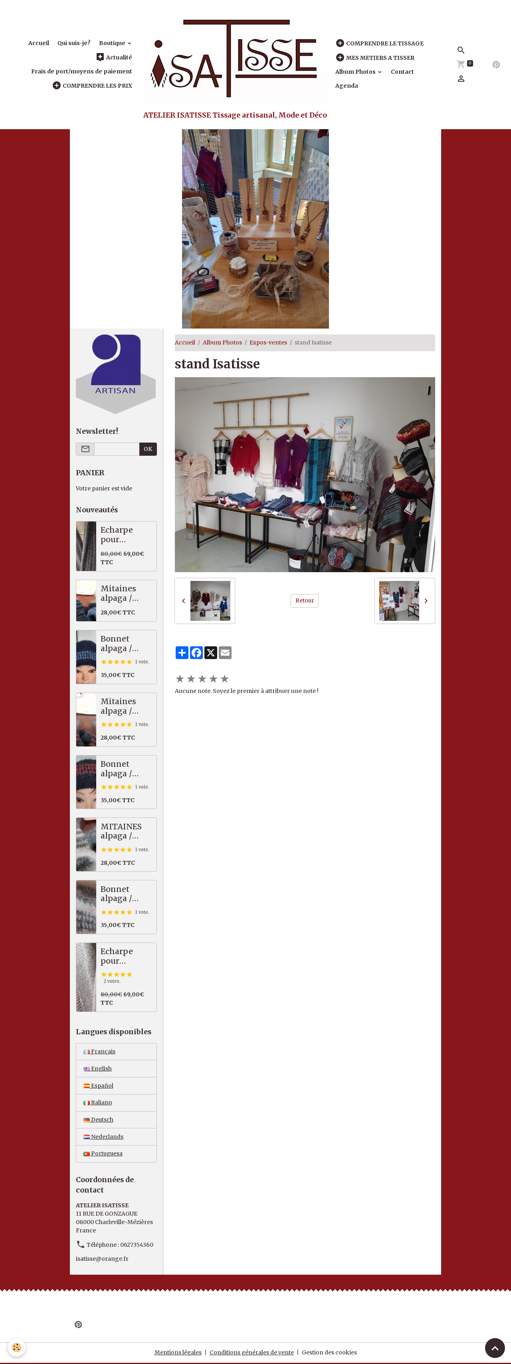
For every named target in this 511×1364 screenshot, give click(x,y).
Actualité (113, 57)
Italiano (97, 1102)
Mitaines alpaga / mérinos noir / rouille (126, 706)
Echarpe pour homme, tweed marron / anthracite (121, 535)
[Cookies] (17, 1347)
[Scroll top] (495, 1348)
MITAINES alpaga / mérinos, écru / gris (121, 831)
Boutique (113, 43)
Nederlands (103, 1137)
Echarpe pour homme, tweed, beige (125, 956)
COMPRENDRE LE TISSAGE (379, 43)
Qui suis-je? (74, 43)
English (97, 1068)
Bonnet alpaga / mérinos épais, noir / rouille (124, 769)
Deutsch (98, 1120)
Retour (304, 600)
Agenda (346, 85)
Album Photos (356, 71)
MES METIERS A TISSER (374, 57)
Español (98, 1085)
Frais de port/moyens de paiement (81, 71)
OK (148, 449)
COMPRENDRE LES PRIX (92, 85)
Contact (402, 71)
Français (99, 1051)
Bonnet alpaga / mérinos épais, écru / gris (124, 894)
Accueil (38, 43)
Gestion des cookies (329, 1353)
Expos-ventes (268, 342)
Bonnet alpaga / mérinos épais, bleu (121, 643)
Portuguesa (103, 1154)
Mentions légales (178, 1353)
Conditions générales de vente (252, 1353)
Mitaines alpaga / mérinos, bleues (118, 593)
